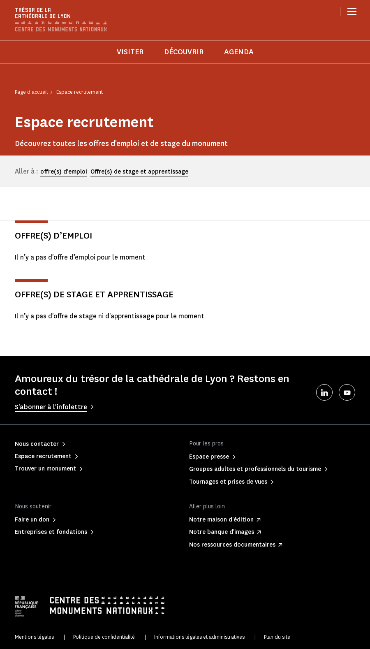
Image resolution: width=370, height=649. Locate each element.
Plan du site (277, 636)
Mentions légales (34, 636)
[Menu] (352, 11)
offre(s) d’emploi (63, 172)
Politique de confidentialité (104, 636)
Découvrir (184, 52)
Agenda (239, 52)
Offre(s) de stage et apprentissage (139, 172)
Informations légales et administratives (199, 636)
